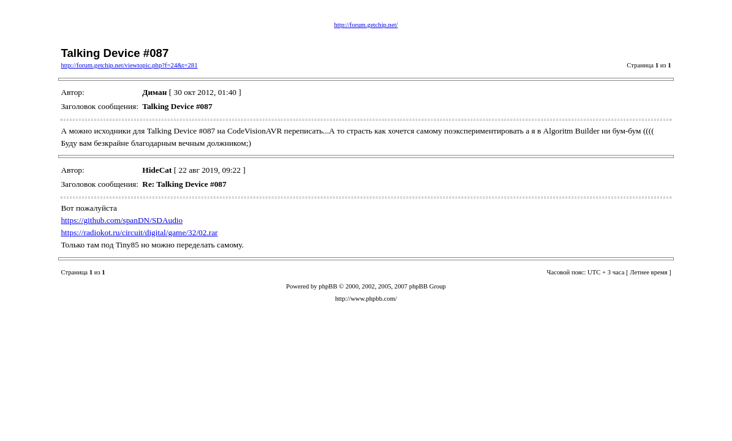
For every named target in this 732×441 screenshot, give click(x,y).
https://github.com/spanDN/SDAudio (122, 220)
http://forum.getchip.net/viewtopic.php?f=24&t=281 (129, 65)
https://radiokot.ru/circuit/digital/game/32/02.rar (139, 232)
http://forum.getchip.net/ (366, 24)
